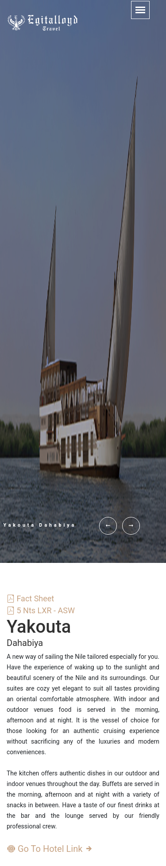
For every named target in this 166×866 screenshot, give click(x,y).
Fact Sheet (30, 598)
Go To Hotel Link (50, 848)
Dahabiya (25, 643)
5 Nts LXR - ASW (41, 610)
